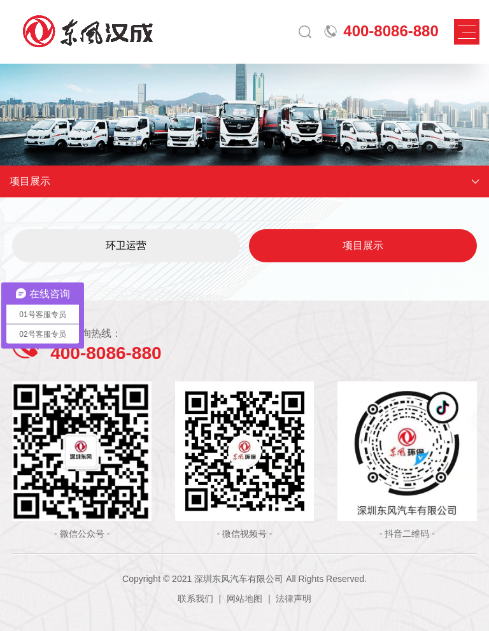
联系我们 (195, 598)
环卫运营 (126, 245)
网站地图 (244, 598)
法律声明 (293, 598)
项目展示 (363, 245)
